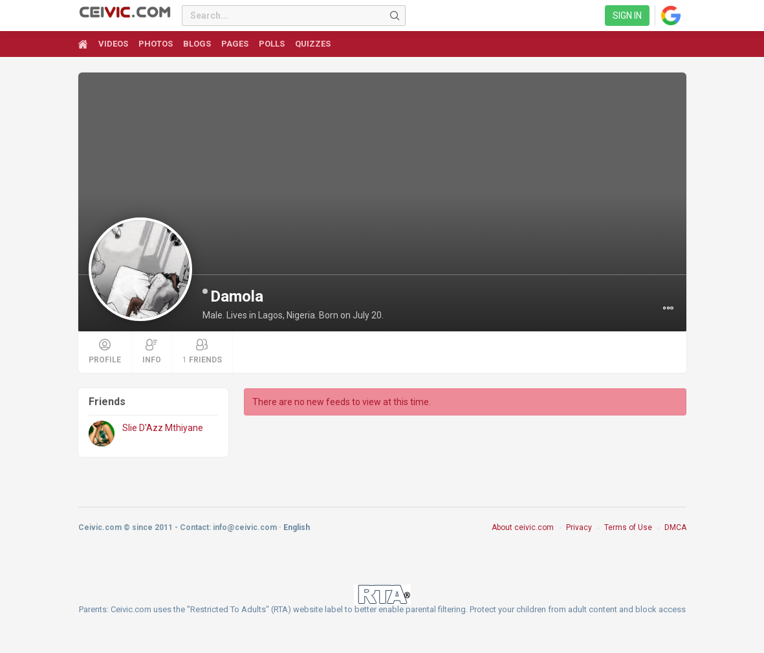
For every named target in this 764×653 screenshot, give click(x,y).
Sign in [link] (627, 15)
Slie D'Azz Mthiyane (162, 428)
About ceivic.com (523, 527)
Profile (105, 351)
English (296, 527)
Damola (236, 296)
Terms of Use (628, 527)
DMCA (675, 527)
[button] (668, 308)
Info (151, 351)
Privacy (579, 527)
